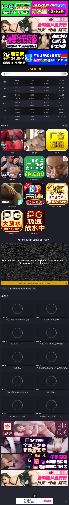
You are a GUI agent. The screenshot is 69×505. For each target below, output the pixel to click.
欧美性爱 (61, 95)
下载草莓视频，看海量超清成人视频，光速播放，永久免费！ (42, 283)
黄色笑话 (46, 112)
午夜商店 (31, 117)
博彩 (4, 82)
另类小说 (31, 112)
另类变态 (61, 98)
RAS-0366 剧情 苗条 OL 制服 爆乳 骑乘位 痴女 (22, 288)
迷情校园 (17, 112)
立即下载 (47, 501)
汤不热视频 (61, 117)
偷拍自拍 (31, 95)
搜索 (64, 74)
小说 (4, 111)
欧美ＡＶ (46, 88)
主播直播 (46, 91)
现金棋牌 (46, 83)
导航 (4, 118)
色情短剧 (31, 120)
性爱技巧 (61, 112)
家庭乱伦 (31, 109)
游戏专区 (61, 80)
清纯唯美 (31, 105)
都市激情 (17, 109)
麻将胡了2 (17, 83)
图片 (4, 104)
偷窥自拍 (17, 102)
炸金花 (32, 83)
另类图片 (61, 105)
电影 (4, 96)
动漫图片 (61, 102)
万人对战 (46, 80)
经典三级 (31, 98)
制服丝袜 (17, 98)
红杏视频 (17, 120)
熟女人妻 (17, 91)
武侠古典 (61, 109)
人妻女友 (46, 109)
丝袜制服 (31, 91)
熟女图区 (46, 105)
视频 (4, 89)
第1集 (4, 288)
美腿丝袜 (17, 105)
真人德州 (31, 80)
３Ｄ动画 (61, 88)
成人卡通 (46, 95)
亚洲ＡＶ (17, 88)
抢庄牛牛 (61, 83)
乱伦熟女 (46, 98)
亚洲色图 (31, 102)
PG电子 (17, 80)
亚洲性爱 (17, 95)
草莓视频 (46, 117)
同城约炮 (17, 117)
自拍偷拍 (31, 88)
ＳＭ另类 (61, 91)
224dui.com (34, 69)
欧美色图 (46, 102)
